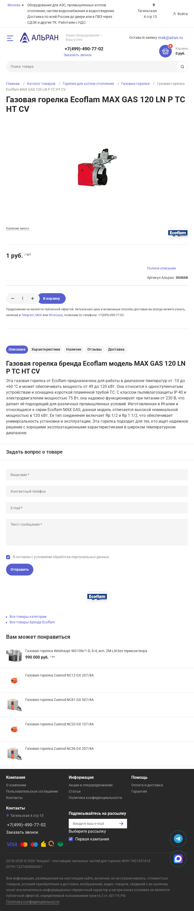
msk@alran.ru (170, 37)
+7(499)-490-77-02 (84, 48)
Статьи (75, 791)
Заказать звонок (78, 55)
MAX (38, 315)
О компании (16, 785)
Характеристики (46, 349)
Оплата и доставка (147, 785)
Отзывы (94, 349)
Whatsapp (56, 315)
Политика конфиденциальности (95, 798)
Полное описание (161, 268)
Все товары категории (28, 617)
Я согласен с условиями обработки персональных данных (61, 557)
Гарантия (139, 791)
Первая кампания (92, 839)
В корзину (55, 298)
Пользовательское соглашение (32, 791)
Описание (17, 349)
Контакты (14, 798)
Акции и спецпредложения (91, 785)
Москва (14, 5)
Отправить (20, 569)
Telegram (27, 315)
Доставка (116, 349)
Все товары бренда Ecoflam (32, 622)
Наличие (73, 349)
